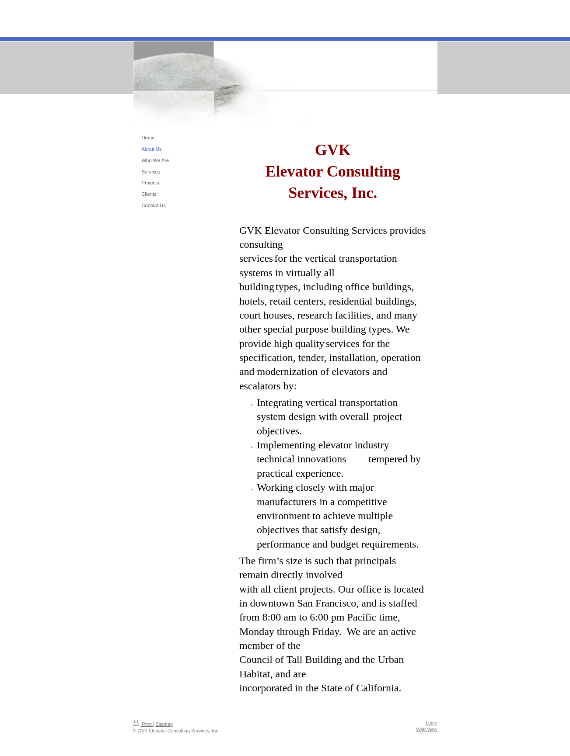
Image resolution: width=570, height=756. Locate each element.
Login (431, 722)
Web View (426, 729)
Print (143, 724)
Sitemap (164, 724)
